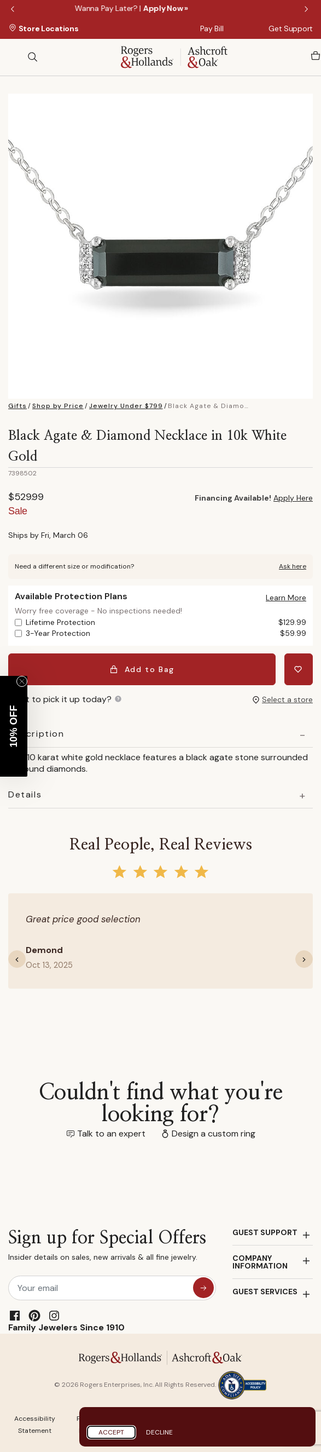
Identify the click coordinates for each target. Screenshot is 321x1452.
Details (25, 794)
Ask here (292, 566)
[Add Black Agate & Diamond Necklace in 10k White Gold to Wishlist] (298, 669)
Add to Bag (141, 669)
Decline (159, 1432)
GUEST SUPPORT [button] (264, 1232)
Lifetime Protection (166, 622)
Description (36, 734)
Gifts (17, 405)
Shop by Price (58, 405)
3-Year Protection (166, 633)
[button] (286, 597)
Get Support (291, 28)
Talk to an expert (111, 1133)
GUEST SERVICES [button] (264, 1291)
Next (307, 9)
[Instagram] (54, 1315)
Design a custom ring (213, 1133)
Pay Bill (212, 28)
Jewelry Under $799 (126, 405)
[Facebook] (14, 1315)
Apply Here (293, 498)
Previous (13, 9)
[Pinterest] (34, 1315)
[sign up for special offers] (203, 1287)
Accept (111, 1432)
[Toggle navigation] (13, 57)
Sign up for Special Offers (107, 1248)
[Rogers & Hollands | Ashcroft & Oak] (174, 56)
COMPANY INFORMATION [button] (260, 1262)
